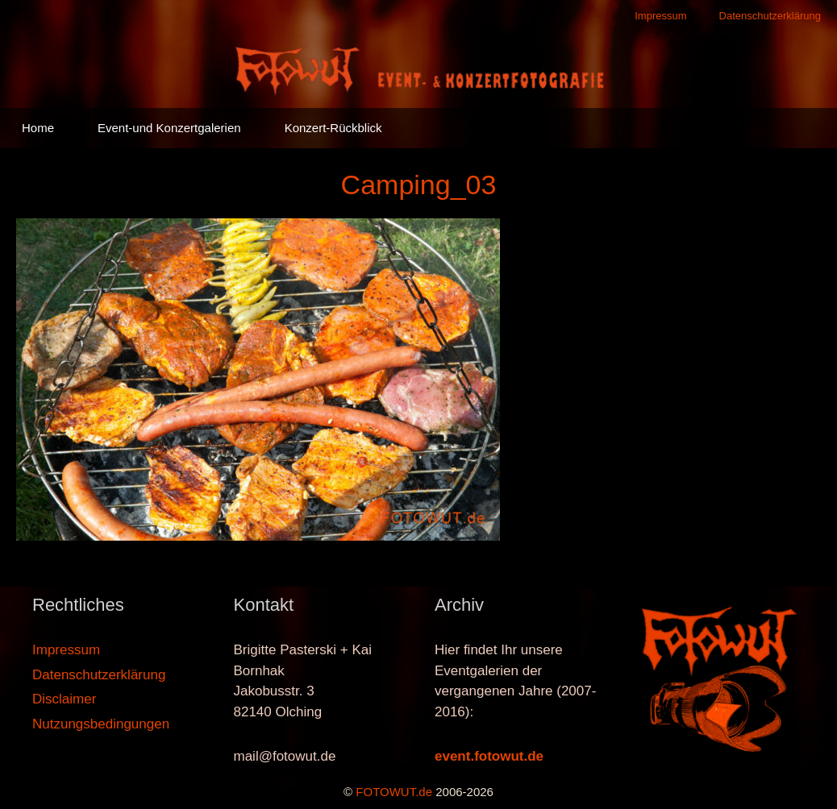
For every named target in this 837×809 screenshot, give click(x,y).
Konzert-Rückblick (333, 128)
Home (38, 128)
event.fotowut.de (489, 756)
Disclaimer (64, 699)
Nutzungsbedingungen (100, 724)
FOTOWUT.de (394, 792)
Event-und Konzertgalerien (169, 128)
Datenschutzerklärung (770, 16)
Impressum (660, 16)
